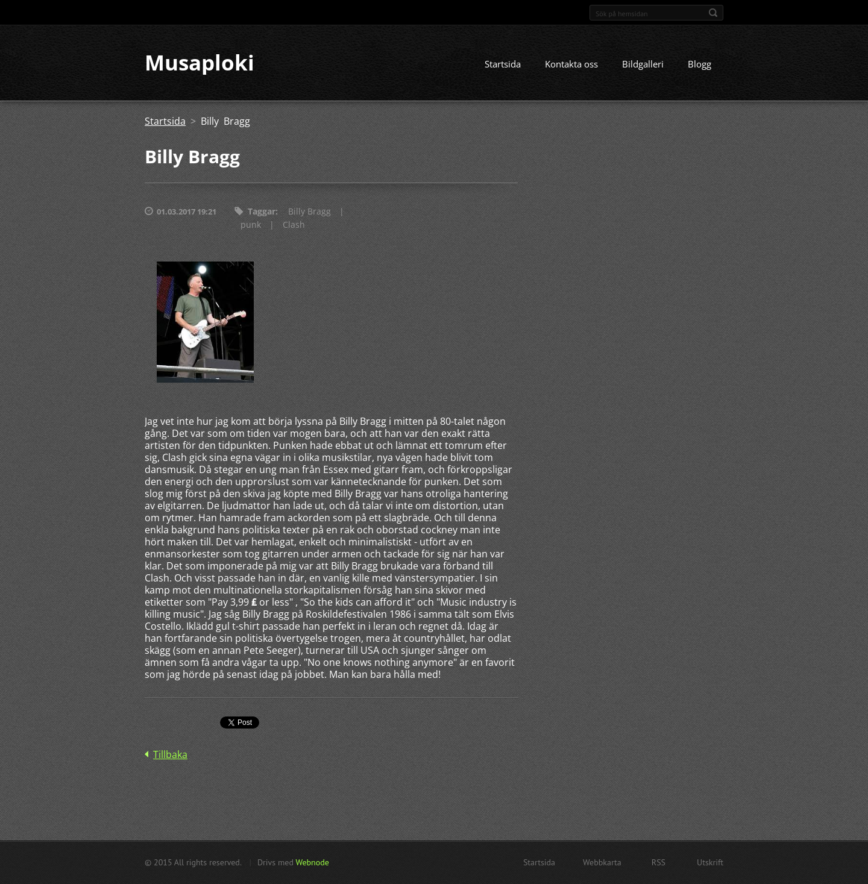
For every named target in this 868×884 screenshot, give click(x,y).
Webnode (312, 862)
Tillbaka (170, 754)
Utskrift (710, 862)
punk (251, 225)
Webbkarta (602, 862)
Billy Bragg (309, 212)
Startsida (503, 64)
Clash (294, 225)
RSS (658, 862)
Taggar (261, 212)
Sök (713, 12)
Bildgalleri (643, 64)
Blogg (699, 64)
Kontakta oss (571, 64)
